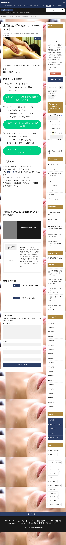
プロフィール (52, 169)
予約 (34, 5)
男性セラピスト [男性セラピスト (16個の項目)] (54, 504)
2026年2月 (51, 335)
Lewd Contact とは (11, 5)
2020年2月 (51, 382)
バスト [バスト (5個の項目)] (51, 473)
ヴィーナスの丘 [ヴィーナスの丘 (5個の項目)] (54, 485)
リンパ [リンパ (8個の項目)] (59, 473)
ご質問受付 (51, 197)
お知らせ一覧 (32, 535)
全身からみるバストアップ (54, 292)
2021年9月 (51, 368)
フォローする (29, 230)
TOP (2, 5)
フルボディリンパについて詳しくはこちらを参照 (22, 124)
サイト (5, 356)
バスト (3, 12)
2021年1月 (51, 373)
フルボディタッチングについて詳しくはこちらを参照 (22, 150)
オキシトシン (14, 12)
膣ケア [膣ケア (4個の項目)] (51, 516)
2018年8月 (51, 415)
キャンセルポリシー (54, 187)
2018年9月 (51, 410)
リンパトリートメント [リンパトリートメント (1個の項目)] (55, 477)
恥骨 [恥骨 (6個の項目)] (51, 497)
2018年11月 (52, 400)
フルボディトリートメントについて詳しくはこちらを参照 (22, 98)
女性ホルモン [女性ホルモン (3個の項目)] (53, 493)
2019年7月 (51, 386)
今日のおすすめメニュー (30, 285)
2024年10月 (52, 349)
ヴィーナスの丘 (23, 12)
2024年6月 (51, 354)
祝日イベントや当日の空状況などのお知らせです (55, 260)
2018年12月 (52, 396)
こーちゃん (53, 277)
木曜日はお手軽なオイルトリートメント (26, 16)
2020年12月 (52, 377)
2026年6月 (59, 139)
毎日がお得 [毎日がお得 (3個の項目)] (52, 501)
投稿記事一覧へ (55, 73)
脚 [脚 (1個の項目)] (50, 512)
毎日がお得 (32, 12)
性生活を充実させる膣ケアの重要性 (54, 238)
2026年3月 (51, 330)
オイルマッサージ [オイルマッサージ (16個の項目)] (54, 462)
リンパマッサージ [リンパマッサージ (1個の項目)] (54, 481)
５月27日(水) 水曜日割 (54, 216)
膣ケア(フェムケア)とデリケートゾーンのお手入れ (55, 246)
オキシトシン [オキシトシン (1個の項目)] (53, 466)
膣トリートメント (55, 449)
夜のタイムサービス (43, 5)
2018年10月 (52, 405)
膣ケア (8, 12)
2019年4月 (51, 391)
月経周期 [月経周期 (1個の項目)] (58, 497)
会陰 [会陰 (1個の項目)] (51, 489)
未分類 (52, 444)
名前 (5, 341)
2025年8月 (51, 344)
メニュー (29, 5)
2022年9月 (51, 363)
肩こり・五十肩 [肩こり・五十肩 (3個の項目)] (54, 508)
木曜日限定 (54, 5)
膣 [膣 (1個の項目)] (55, 512)
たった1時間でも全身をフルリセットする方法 (55, 274)
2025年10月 (52, 340)
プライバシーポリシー (54, 201)
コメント (6, 323)
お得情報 (11, 16)
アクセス (51, 192)
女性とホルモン (54, 440)
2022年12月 (52, 358)
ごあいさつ (21, 5)
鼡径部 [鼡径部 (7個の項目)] (59, 516)
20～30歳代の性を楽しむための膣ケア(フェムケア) (55, 231)
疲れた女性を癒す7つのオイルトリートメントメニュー (55, 176)
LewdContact (5, 2)
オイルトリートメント (54, 434)
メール (6, 348)
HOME (4, 16)
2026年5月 (51, 326)
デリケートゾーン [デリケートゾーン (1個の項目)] (54, 470)
